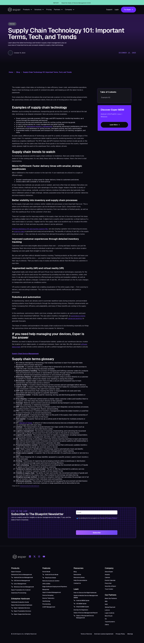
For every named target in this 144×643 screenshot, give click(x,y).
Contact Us (77, 583)
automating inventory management (39, 126)
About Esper (109, 572)
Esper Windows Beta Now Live (75, 2)
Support (109, 10)
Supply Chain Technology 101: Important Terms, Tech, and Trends (47, 72)
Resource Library (79, 577)
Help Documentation (80, 580)
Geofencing (46, 601)
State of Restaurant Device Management (85, 617)
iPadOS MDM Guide (82, 607)
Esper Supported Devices (22, 614)
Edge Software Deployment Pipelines (54, 586)
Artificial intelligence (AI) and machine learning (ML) (30, 229)
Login (117, 10)
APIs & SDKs (46, 584)
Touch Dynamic (110, 622)
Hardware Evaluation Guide (20, 602)
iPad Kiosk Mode (50, 578)
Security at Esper (110, 586)
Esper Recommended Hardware (21, 605)
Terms (102, 518)
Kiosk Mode (46, 572)
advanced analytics (75, 318)
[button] (27, 9)
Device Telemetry (48, 598)
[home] (14, 9)
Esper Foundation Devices (22, 611)
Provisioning (46, 604)
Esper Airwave (16, 572)
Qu (106, 619)
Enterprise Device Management (21, 574)
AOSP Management (48, 607)
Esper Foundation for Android (20, 590)
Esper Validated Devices (22, 608)
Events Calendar (110, 580)
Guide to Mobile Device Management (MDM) (86, 597)
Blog (18, 72)
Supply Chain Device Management (25, 354)
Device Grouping (47, 595)
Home (11, 72)
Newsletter (77, 574)
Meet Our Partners (111, 598)
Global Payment (110, 607)
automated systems (78, 316)
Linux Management (20, 584)
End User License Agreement (103, 634)
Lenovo (107, 610)
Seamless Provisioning (18, 593)
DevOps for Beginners (81, 610)
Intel (106, 604)
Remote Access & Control (50, 581)
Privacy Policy (111, 518)
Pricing (49, 10)
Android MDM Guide (82, 600)
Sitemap (130, 634)
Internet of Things (25, 423)
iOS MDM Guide (81, 604)
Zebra (107, 624)
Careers (107, 577)
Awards (107, 574)
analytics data (19, 231)
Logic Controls (109, 613)
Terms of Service (86, 634)
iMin (106, 601)
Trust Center (109, 589)
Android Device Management (23, 577)
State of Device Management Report (86, 613)
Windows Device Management (24, 587)
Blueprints (45, 589)
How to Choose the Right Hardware (85, 592)
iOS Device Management (22, 580)
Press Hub (108, 583)
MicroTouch (108, 616)
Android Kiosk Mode (51, 574)
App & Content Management (51, 592)
